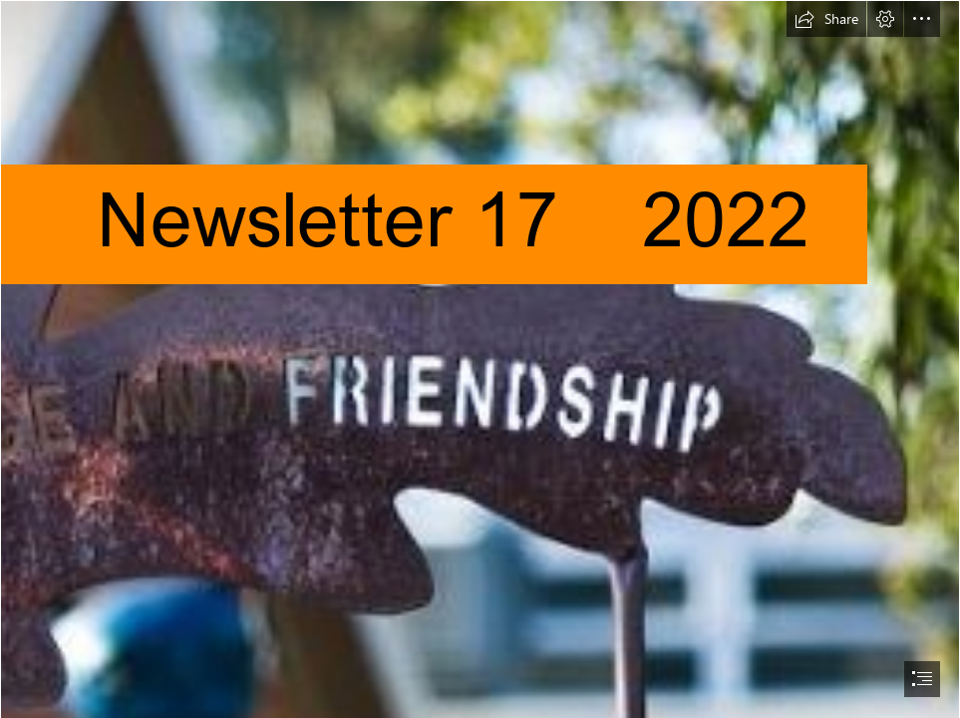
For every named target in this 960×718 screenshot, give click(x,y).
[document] (480, 359)
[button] (826, 19)
